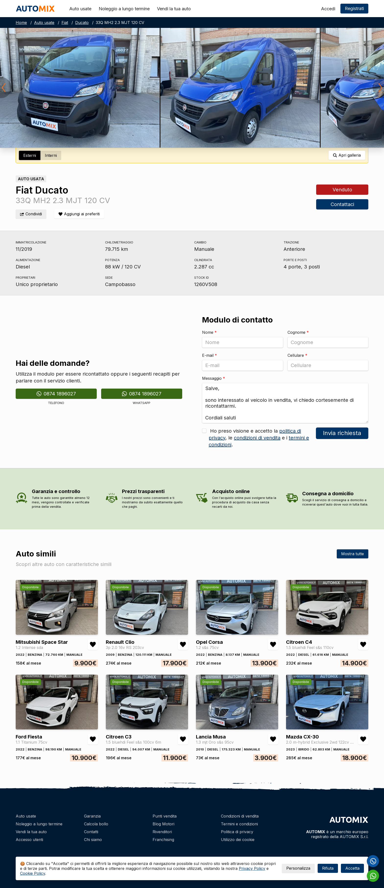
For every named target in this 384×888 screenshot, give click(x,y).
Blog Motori (163, 823)
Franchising (163, 839)
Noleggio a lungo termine (124, 8)
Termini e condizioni (239, 823)
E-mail (209, 355)
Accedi (328, 8)
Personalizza (298, 868)
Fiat (64, 22)
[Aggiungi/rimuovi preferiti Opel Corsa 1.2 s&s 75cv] (273, 644)
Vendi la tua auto (174, 8)
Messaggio (213, 378)
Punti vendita (165, 816)
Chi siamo (93, 839)
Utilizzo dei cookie (237, 839)
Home (21, 22)
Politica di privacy (237, 831)
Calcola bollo (96, 823)
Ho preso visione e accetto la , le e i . (259, 438)
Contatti (91, 831)
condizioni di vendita (257, 438)
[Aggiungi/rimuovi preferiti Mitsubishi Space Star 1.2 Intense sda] (93, 644)
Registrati (354, 8)
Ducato (82, 22)
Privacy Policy (252, 868)
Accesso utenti (29, 839)
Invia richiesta (342, 433)
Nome (209, 332)
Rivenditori (162, 831)
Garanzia (92, 816)
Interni (51, 155)
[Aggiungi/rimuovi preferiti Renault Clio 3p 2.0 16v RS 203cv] (183, 644)
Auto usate (80, 8)
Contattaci (342, 204)
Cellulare (297, 355)
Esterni (29, 155)
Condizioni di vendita (240, 816)
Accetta (352, 868)
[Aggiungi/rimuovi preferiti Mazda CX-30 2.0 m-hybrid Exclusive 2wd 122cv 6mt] (363, 739)
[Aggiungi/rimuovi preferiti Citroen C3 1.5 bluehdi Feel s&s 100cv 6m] (183, 739)
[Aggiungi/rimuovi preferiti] (79, 214)
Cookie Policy (32, 873)
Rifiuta (328, 868)
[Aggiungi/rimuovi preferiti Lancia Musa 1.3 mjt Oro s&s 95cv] (273, 739)
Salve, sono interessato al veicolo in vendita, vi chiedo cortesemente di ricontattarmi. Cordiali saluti (285, 403)
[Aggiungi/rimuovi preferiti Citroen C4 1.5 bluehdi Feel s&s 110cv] (363, 644)
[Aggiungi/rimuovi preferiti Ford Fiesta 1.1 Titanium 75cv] (93, 739)
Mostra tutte (352, 553)
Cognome (298, 332)
